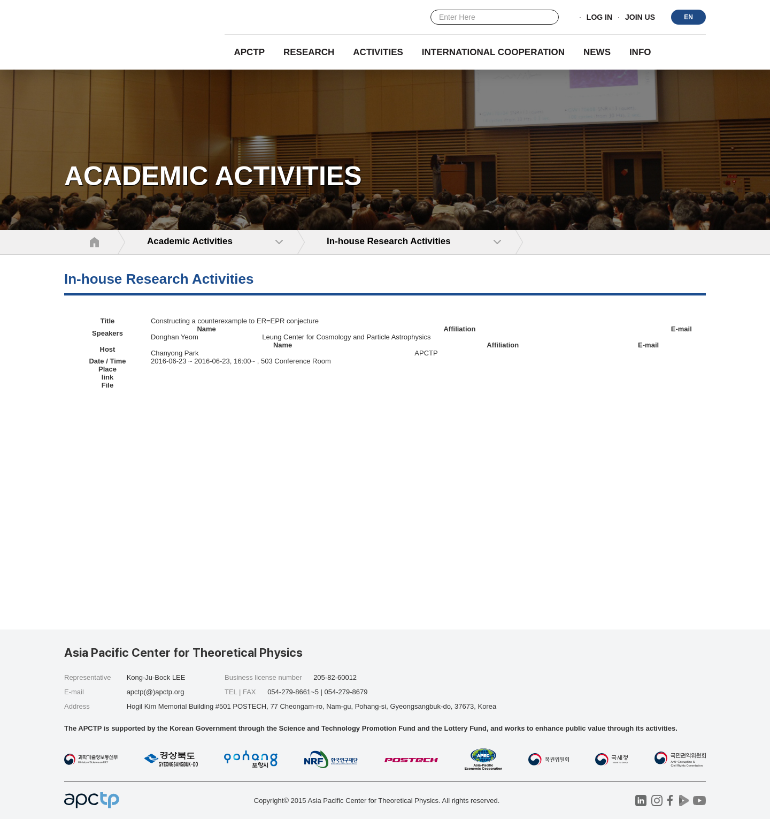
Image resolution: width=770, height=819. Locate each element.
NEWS (597, 52)
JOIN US (640, 17)
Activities (378, 52)
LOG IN (599, 17)
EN (688, 17)
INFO (640, 52)
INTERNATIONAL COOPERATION (493, 52)
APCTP (249, 52)
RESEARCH (308, 52)
